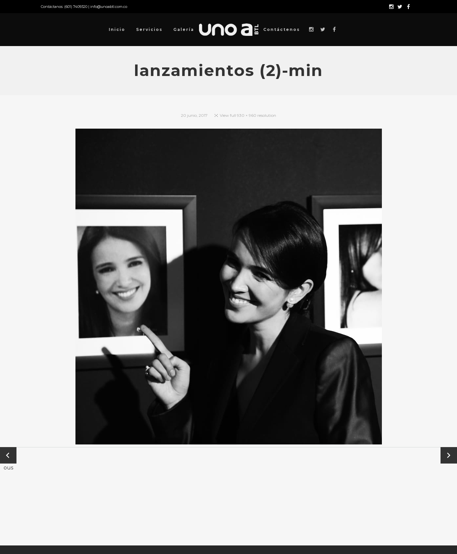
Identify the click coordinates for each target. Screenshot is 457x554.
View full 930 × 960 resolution (248, 115)
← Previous (8, 456)
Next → (449, 455)
